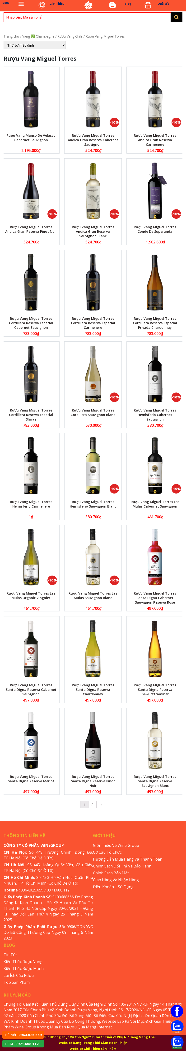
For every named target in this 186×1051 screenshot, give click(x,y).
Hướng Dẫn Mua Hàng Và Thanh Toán (127, 859)
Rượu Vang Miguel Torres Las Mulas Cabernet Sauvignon (155, 504)
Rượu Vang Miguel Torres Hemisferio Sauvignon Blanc (93, 504)
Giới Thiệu (57, 4)
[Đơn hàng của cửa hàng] (35, 45)
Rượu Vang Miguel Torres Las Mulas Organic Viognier (31, 595)
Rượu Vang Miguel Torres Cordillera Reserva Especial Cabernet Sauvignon (31, 323)
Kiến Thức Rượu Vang (23, 961)
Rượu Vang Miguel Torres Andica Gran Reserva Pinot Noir (31, 229)
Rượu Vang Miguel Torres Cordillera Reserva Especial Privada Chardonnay (155, 323)
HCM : (22, 1043)
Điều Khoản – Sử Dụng (113, 886)
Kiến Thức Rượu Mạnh (24, 968)
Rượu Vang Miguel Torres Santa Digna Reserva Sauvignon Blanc (155, 781)
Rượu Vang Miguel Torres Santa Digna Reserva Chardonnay (93, 689)
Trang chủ (11, 36)
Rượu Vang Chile (70, 36)
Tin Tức (10, 954)
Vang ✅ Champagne (38, 36)
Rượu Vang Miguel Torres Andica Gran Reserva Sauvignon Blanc (93, 231)
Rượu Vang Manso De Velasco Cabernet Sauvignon (31, 137)
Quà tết (163, 4)
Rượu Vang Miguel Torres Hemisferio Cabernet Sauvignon (155, 414)
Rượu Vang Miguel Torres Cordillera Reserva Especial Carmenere (93, 323)
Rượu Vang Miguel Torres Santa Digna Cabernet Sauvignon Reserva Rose (155, 598)
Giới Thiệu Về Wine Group (116, 845)
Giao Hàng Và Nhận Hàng (116, 879)
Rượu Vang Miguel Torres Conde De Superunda (155, 229)
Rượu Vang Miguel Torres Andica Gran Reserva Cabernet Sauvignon (93, 140)
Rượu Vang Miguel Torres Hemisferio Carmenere (31, 504)
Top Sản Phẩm (17, 982)
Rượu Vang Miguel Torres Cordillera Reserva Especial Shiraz (31, 414)
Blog (128, 4)
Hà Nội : (23, 1034)
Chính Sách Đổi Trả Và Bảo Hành (122, 866)
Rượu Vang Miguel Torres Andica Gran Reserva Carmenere (155, 140)
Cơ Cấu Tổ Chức (107, 852)
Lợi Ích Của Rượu (19, 975)
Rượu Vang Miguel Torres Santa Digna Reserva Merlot (31, 778)
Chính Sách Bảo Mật (111, 873)
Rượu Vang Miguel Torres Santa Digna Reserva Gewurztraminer (155, 689)
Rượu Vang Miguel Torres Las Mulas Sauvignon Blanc (93, 595)
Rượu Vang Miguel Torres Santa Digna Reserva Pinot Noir (93, 781)
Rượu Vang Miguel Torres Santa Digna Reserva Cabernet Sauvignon (31, 689)
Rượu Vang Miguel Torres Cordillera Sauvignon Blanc (93, 412)
